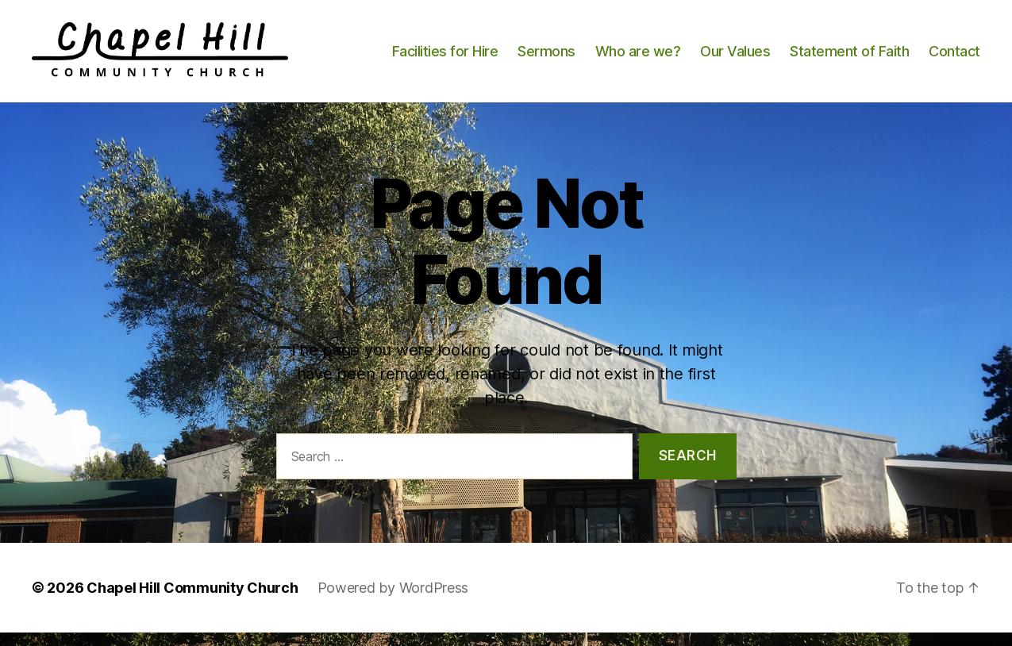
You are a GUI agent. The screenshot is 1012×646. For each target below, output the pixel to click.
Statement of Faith (849, 57)
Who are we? (638, 57)
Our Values (735, 57)
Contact (954, 57)
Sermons (546, 57)
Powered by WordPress (393, 601)
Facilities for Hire (445, 57)
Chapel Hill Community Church (192, 601)
